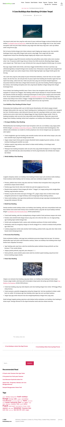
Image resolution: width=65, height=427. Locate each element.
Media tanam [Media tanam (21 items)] (8, 406)
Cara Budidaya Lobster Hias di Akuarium (23, 128)
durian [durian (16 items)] (21, 402)
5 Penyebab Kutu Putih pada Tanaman (13, 378)
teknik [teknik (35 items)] (4, 411)
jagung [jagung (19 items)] (23, 404)
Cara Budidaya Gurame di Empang (39, 97)
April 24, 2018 (39, 15)
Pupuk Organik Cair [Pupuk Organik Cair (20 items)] (19, 408)
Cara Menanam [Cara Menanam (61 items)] (7, 402)
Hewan (40, 2)
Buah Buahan (34, 2)
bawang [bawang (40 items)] (8, 398)
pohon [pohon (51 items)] (25, 406)
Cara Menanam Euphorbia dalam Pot (12, 381)
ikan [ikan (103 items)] (19, 404)
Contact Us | (31, 421)
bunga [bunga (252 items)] (5, 400)
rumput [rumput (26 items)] (28, 408)
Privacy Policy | (39, 421)
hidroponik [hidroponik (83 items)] (13, 404)
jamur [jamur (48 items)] (26, 404)
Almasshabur (29, 15)
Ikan (27, 8)
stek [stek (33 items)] (9, 410)
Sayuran (45, 2)
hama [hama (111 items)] (25, 402)
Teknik (55, 2)
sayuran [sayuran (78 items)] (5, 410)
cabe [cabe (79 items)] (15, 401)
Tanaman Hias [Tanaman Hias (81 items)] (26, 410)
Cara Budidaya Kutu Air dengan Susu (18, 43)
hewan (21, 337)
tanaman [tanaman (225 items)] (17, 410)
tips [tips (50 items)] (7, 411)
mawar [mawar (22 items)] (4, 406)
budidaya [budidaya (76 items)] (25, 398)
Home (22, 2)
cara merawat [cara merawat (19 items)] (14, 402)
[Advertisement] (32, 319)
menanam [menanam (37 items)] (13, 406)
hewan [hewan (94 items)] (7, 404)
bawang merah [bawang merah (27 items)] (13, 398)
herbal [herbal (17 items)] (4, 404)
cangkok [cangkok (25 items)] (19, 400)
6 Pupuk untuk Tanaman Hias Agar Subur (14, 375)
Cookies (23, 423)
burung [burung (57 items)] (11, 400)
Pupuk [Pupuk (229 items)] (5, 408)
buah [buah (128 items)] (19, 398)
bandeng (17, 337)
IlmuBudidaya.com (8, 423)
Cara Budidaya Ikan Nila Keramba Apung (19, 212)
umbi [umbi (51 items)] (23, 411)
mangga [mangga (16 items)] (30, 404)
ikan (24, 337)
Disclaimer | (25, 421)
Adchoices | (19, 421)
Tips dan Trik (47, 4)
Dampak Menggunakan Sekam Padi (12, 389)
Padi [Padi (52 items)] (18, 406)
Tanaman (27, 2)
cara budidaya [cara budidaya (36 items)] (24, 400)
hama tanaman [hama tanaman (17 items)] (30, 402)
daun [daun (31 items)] (18, 402)
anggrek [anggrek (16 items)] (4, 398)
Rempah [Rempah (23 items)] (25, 408)
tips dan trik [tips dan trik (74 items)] (17, 411)
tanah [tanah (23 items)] (12, 410)
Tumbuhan (54, 4)
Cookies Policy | (47, 421)
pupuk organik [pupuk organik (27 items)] (12, 408)
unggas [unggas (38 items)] (27, 411)
